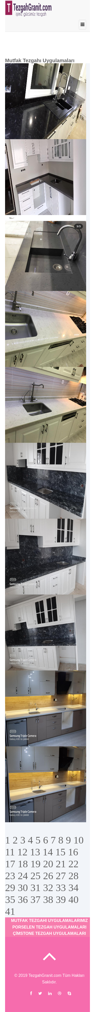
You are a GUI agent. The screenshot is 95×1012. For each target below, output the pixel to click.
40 (73, 899)
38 (48, 899)
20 (48, 864)
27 (61, 875)
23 (10, 875)
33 (61, 887)
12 (22, 852)
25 (35, 875)
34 (73, 887)
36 (23, 899)
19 (35, 864)
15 (60, 852)
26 (48, 875)
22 (73, 864)
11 (10, 852)
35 (10, 899)
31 (35, 887)
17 (10, 864)
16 (73, 852)
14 (48, 852)
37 (35, 899)
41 (10, 911)
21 (61, 864)
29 (10, 887)
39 (61, 899)
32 (48, 887)
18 (23, 864)
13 (35, 852)
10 (78, 840)
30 (23, 887)
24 (23, 875)
